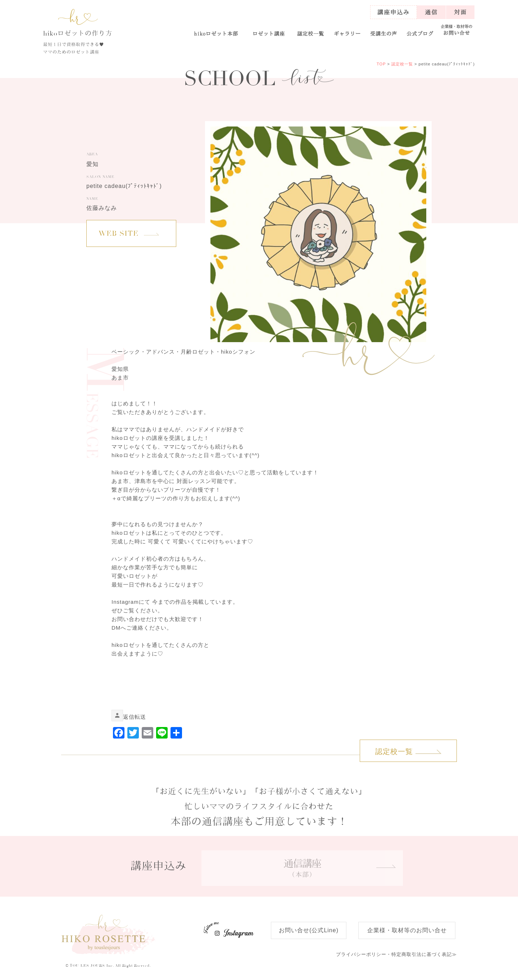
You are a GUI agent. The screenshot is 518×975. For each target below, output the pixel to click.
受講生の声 (383, 33)
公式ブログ (419, 33)
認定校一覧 (310, 33)
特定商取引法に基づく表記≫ (396, 954)
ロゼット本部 (216, 33)
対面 (460, 12)
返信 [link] (129, 717)
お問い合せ (457, 30)
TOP (381, 64)
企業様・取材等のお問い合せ (407, 930)
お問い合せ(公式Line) (308, 930)
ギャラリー (347, 33)
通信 (431, 12)
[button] (268, 30)
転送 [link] (140, 717)
